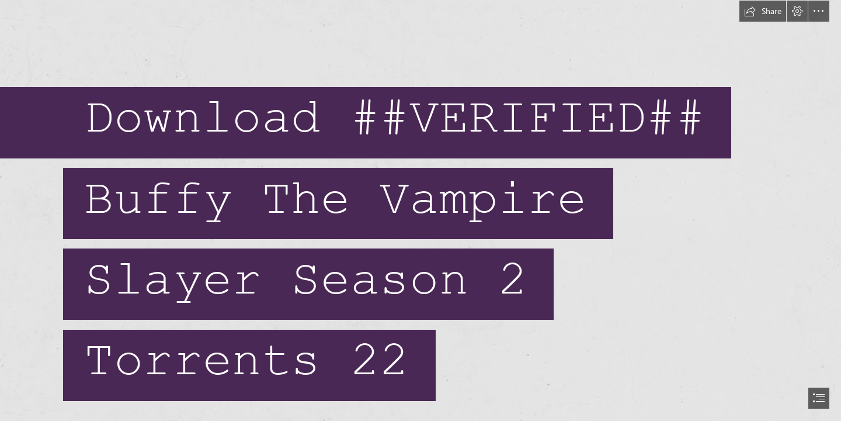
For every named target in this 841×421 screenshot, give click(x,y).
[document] (420, 210)
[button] (762, 11)
